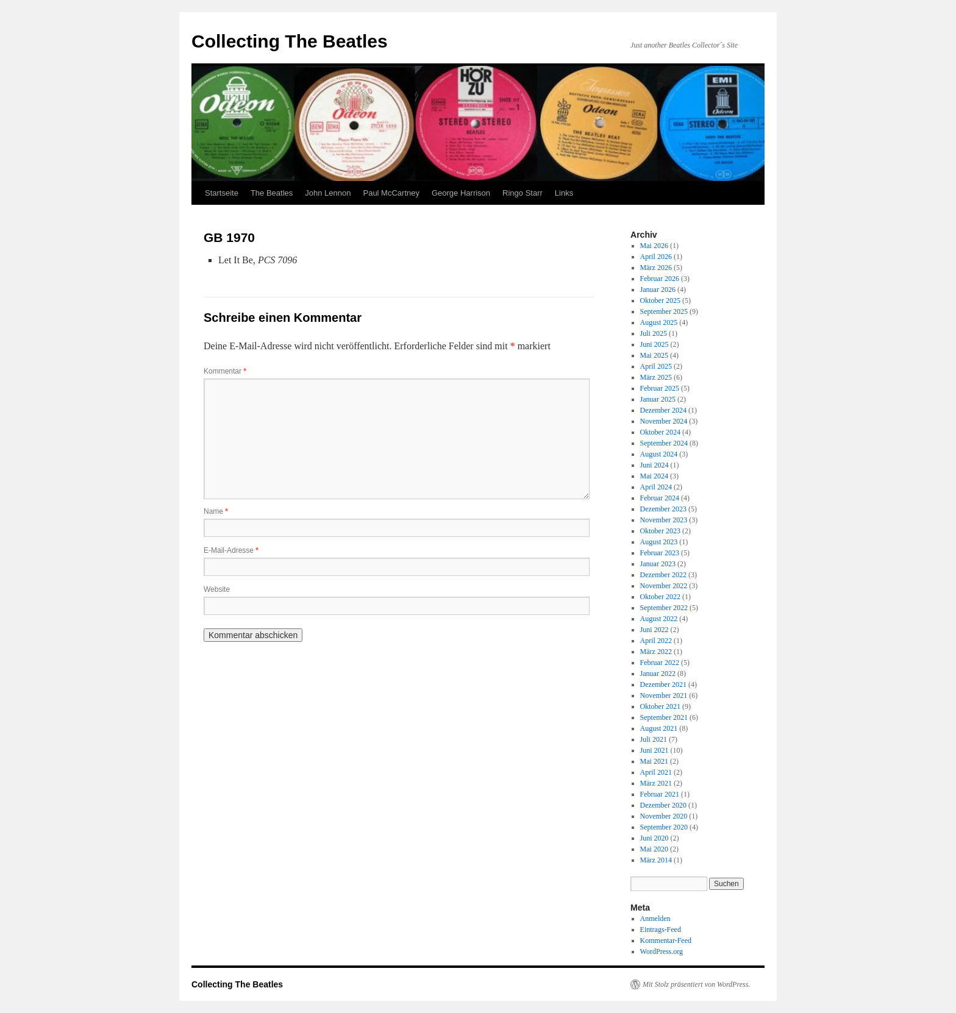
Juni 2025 (654, 344)
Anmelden (655, 918)
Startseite (221, 192)
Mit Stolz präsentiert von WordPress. (696, 984)
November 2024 (664, 421)
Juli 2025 (653, 333)
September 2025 (664, 311)
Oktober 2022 (660, 596)
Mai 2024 (654, 476)
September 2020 (664, 827)
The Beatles (272, 192)
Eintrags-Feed (660, 929)
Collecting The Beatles (289, 41)
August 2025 (659, 322)
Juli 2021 (653, 739)
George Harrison (461, 192)
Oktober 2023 (660, 531)
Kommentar (225, 371)
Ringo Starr (522, 192)
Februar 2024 (659, 498)
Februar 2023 (659, 553)
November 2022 (664, 585)
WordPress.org (661, 951)
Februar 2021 (659, 794)
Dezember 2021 (663, 684)
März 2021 (656, 783)
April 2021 (656, 772)
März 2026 (656, 267)
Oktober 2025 (660, 300)
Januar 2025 (658, 399)
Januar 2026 (658, 289)
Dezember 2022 (663, 574)
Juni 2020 (654, 838)
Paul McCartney (391, 192)
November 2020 (664, 816)
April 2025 (656, 366)
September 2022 (664, 607)
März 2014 (656, 860)
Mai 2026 (654, 245)
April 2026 (656, 256)
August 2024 (659, 454)
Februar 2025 (659, 388)
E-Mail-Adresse (231, 550)
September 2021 (664, 717)
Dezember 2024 (663, 410)
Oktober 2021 (660, 706)
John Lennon (328, 192)
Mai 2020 (654, 849)
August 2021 (659, 728)
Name (216, 511)
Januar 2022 (658, 673)
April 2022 (656, 640)
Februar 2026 (659, 278)
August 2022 (659, 618)
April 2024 (656, 487)
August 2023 (659, 542)
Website (217, 589)
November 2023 (664, 520)
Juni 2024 (654, 465)
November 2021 (664, 695)
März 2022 (656, 651)
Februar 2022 (659, 662)
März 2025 (656, 377)
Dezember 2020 (663, 805)
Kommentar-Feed (665, 940)
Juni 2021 (654, 750)
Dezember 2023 (663, 509)
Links (564, 192)
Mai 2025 (654, 355)
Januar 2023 (658, 564)
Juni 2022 (654, 629)
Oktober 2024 (660, 432)
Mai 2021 (654, 761)
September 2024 (664, 443)
